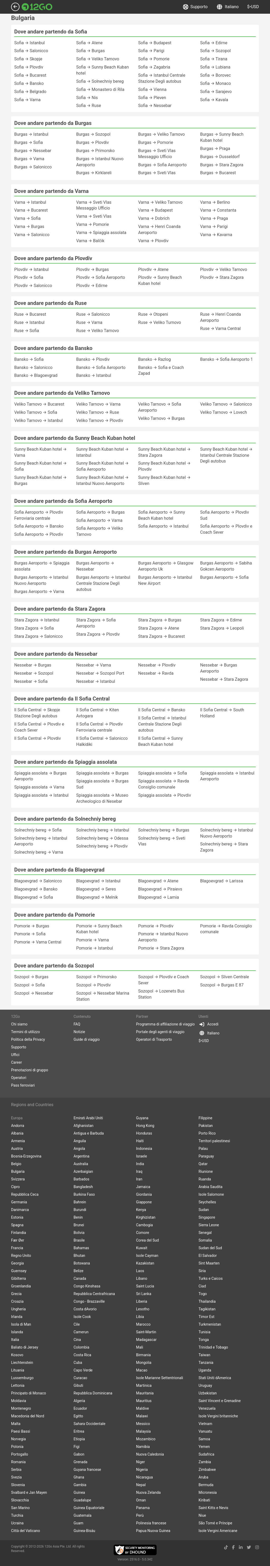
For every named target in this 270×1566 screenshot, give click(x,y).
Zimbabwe (207, 1469)
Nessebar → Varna (93, 665)
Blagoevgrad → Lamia (158, 897)
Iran (139, 1179)
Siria (202, 1271)
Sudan (204, 1210)
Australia (81, 1164)
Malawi (142, 1416)
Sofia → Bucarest (30, 75)
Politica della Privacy (28, 1039)
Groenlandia (21, 1286)
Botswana (82, 1263)
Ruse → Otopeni (153, 314)
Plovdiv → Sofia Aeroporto (100, 277)
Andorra (17, 1126)
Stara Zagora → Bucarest (161, 636)
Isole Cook (82, 1317)
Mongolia (143, 1362)
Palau (203, 1148)
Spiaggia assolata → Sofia (162, 773)
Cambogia (144, 1225)
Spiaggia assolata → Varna (39, 787)
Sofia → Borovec (215, 75)
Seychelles (207, 1202)
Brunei (79, 1225)
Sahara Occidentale (89, 1424)
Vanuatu (205, 1431)
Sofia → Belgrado (30, 91)
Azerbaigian (83, 1171)
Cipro (15, 1187)
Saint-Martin (146, 1332)
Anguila (80, 1141)
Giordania (144, 1194)
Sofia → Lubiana (215, 67)
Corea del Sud (147, 1240)
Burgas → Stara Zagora (221, 164)
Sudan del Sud (210, 1248)
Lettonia (18, 1385)
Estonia (17, 1217)
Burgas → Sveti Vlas (157, 172)
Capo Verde (83, 1370)
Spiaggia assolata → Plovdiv (164, 795)
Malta (15, 1424)
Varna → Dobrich (154, 218)
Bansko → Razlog (154, 359)
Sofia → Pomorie (154, 58)
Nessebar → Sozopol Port (100, 673)
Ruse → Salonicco (93, 314)
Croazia (17, 1301)
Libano (141, 1278)
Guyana (142, 1118)
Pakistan (206, 1126)
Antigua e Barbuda (89, 1133)
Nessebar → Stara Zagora (224, 679)
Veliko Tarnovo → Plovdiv (99, 420)
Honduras (144, 1133)
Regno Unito (21, 1255)
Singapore (207, 1217)
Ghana (79, 1477)
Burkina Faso (84, 1194)
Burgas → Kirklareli (94, 172)
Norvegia (18, 1439)
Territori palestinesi (214, 1141)
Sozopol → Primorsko (96, 976)
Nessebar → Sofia (31, 681)
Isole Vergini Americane (218, 1531)
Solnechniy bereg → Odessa (102, 838)
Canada (80, 1278)
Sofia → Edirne (213, 42)
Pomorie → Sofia (30, 933)
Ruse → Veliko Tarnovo (97, 330)
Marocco (143, 1324)
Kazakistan (145, 1263)
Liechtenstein (22, 1362)
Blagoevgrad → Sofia (33, 897)
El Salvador (208, 1255)
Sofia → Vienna (152, 89)
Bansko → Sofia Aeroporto (101, 367)
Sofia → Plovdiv (28, 67)
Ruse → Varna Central (220, 328)
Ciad (202, 1286)
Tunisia (204, 1332)
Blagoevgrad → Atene (158, 880)
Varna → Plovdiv (153, 240)
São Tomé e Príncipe (215, 1523)
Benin (78, 1217)
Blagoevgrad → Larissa (221, 880)
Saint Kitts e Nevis (213, 1508)
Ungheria (18, 1309)
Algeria (79, 1401)
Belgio (16, 1164)
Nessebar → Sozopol (33, 673)
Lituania (17, 1370)
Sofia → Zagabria (154, 67)
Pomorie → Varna (92, 939)
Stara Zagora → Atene (158, 628)
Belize (78, 1271)
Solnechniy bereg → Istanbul (102, 830)
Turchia (17, 1515)
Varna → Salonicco (32, 234)
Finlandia (18, 1233)
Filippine (205, 1118)
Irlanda (16, 1317)
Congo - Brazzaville (89, 1301)
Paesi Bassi (20, 1431)
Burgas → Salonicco (33, 166)
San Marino (20, 1508)
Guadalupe (82, 1500)
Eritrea (79, 1431)
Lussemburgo (22, 1378)
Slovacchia (20, 1500)
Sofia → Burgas (90, 50)
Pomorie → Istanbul (94, 948)
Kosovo (17, 1355)
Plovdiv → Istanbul (31, 269)
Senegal (205, 1233)
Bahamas (81, 1248)
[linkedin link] (241, 1547)
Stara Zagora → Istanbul (36, 619)
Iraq (139, 1171)
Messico (143, 1424)
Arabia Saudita (211, 1187)
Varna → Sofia (27, 218)
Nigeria (142, 1469)
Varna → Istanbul (30, 202)
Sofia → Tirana (213, 58)
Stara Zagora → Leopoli (222, 628)
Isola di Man (21, 1324)
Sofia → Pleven (152, 97)
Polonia (17, 1447)
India (140, 1164)
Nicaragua (144, 1477)
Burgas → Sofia (28, 142)
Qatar (203, 1164)
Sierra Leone (209, 1225)
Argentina (81, 1156)
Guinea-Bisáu (84, 1531)
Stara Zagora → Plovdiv (98, 634)
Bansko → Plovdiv (93, 359)
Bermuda (206, 1485)
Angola (79, 1148)
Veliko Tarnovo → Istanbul (38, 420)
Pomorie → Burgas (31, 925)
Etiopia (79, 1439)
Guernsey (18, 1271)
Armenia (18, 1141)
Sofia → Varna (27, 99)
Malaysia (143, 1431)
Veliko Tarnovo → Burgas (161, 418)
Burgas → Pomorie (155, 142)
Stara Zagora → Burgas (159, 619)
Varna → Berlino (215, 202)
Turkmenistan (210, 1324)
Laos (140, 1271)
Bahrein (80, 1202)
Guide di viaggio (87, 1039)
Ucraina (17, 1523)
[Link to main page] (37, 7)
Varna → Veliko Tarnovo (160, 202)
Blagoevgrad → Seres (96, 889)
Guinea (79, 1492)
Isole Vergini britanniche (218, 1416)
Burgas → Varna (29, 158)
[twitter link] (249, 1547)
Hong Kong (145, 1126)
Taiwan (204, 1355)
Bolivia (79, 1233)
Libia (140, 1317)
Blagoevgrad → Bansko (35, 889)
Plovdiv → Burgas (92, 269)
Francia (17, 1248)
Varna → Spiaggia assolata (101, 232)
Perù (140, 1515)
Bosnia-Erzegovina (26, 1156)
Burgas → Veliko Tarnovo (161, 134)
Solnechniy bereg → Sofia (38, 830)
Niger (140, 1462)
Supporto (195, 6)
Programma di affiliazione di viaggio (165, 1024)
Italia (15, 1340)
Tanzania (206, 1362)
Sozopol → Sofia (29, 985)
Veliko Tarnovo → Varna (98, 404)
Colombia (81, 1347)
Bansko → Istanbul (93, 375)
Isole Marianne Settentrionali (159, 1378)
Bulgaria (18, 1171)
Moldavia (18, 1401)
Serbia (16, 1469)
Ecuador (80, 1408)
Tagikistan (207, 1309)
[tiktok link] (226, 1547)
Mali (139, 1347)
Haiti (140, 1141)
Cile (77, 1324)
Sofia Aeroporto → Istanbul (163, 526)
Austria (17, 1148)
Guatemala (82, 1515)
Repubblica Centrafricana (94, 1294)
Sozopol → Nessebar (33, 993)
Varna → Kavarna (216, 234)
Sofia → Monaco (215, 83)
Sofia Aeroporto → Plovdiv (38, 534)
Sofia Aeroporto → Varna (99, 520)
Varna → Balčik (90, 240)
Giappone (144, 1202)
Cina (77, 1340)
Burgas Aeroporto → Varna (39, 591)
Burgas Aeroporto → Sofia (224, 577)
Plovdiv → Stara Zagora (222, 277)
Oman (141, 1500)
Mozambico (146, 1439)
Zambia (205, 1462)
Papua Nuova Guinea (153, 1531)
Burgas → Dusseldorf (220, 156)
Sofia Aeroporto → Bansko (39, 526)
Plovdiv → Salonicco (33, 285)
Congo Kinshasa (87, 1286)
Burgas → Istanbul (31, 134)
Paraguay (206, 1156)
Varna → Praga (214, 218)
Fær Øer (17, 1240)
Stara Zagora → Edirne (221, 619)
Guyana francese (87, 1469)
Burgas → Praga (215, 148)
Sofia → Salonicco (31, 50)
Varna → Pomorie (92, 224)
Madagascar (146, 1340)
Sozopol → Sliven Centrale (224, 976)
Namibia (143, 1447)
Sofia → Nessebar (155, 105)
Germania (19, 1202)
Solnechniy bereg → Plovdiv (102, 846)
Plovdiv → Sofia (28, 277)
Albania (17, 1133)
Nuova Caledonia (150, 1454)
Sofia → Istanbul (29, 42)
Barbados (81, 1179)
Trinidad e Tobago (213, 1347)
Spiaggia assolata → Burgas (102, 773)
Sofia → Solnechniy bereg (100, 81)
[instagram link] (257, 1547)
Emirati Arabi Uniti (88, 1118)
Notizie (79, 1032)
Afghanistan (83, 1126)
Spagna (17, 1225)
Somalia (205, 1240)
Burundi (80, 1210)
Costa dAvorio (85, 1309)
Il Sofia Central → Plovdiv (37, 738)
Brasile (79, 1240)
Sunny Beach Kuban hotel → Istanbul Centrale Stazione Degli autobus (226, 455)
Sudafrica (206, 1454)
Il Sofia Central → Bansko (161, 709)
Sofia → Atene (89, 42)
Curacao (80, 1378)
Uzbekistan (208, 1393)
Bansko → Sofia (29, 359)
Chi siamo (19, 1024)
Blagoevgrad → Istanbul (98, 880)
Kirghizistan (145, 1217)
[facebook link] (233, 1547)
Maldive (142, 1408)
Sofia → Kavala (214, 99)
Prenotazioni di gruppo (29, 1070)
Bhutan (79, 1255)
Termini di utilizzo (25, 1032)
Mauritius (144, 1401)
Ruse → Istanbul (29, 322)
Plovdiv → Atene (153, 269)
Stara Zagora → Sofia (34, 628)
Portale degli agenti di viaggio (160, 1032)
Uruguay (205, 1385)
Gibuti (78, 1385)
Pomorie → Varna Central (37, 942)
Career (16, 1062)
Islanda (17, 1332)
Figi (76, 1447)
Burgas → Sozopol (93, 134)
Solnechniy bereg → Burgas (163, 830)
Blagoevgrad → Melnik (97, 897)
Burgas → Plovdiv (92, 142)
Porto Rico (207, 1133)
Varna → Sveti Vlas (94, 216)
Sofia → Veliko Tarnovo (97, 58)
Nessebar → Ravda (155, 673)
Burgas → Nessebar (32, 150)
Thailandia (207, 1301)
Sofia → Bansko (29, 83)
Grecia (16, 1294)
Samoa (204, 1439)
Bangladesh (83, 1187)
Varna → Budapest (155, 210)
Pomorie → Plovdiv (155, 925)
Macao (141, 1370)
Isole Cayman (147, 1255)
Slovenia (18, 1485)
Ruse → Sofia (26, 330)
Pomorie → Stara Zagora (161, 948)
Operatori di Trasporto (154, 1039)
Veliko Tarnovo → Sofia (35, 412)
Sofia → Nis (87, 97)
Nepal (141, 1485)
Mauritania (145, 1393)
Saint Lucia (145, 1286)
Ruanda (205, 1179)
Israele (141, 1156)
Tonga (204, 1340)
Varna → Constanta (218, 210)
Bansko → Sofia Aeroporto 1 (226, 359)
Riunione (206, 1171)
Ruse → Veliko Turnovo (159, 322)
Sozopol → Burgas (31, 976)
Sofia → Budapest (154, 42)
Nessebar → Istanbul (95, 681)
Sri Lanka (143, 1294)
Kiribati (204, 1500)
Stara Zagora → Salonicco (38, 636)
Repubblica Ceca (24, 1194)
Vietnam (205, 1424)
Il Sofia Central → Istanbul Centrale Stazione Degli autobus (162, 724)
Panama (143, 1508)
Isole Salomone (211, 1194)
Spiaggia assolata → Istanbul (41, 795)
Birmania (143, 1355)
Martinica (144, 1385)
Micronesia (208, 1492)
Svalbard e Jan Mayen (29, 1492)
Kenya (141, 1210)
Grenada (80, 1462)
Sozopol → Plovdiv (93, 985)
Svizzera (18, 1179)
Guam (78, 1523)
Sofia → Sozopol (215, 50)
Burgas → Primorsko (95, 150)
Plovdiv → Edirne (91, 285)
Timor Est (206, 1317)
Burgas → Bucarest (218, 172)
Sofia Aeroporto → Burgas (100, 512)
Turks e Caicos (211, 1278)
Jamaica (143, 1187)
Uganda (205, 1370)
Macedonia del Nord (27, 1416)
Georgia (17, 1263)
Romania (18, 1462)
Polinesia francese (151, 1523)
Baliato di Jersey (24, 1347)
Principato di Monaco (28, 1393)
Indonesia (144, 1148)
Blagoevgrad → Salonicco (38, 880)
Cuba (78, 1362)
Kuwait (141, 1248)
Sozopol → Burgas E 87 (222, 985)
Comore (142, 1233)
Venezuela (207, 1408)
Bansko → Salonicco (33, 367)
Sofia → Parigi (151, 50)
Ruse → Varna (89, 322)
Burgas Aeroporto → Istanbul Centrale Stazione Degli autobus (103, 583)
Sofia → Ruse (88, 105)
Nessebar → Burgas (32, 665)
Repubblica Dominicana (93, 1393)
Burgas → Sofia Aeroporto (162, 164)
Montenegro (21, 1408)
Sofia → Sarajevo (216, 91)
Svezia (16, 1477)
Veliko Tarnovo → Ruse (97, 412)
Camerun (81, 1332)
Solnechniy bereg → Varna (38, 852)
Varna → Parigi (214, 226)
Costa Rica (82, 1355)
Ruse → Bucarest (30, 314)
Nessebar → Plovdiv (157, 665)
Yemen (204, 1447)
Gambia (80, 1485)
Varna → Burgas (29, 226)
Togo (203, 1294)
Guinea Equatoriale (89, 1508)
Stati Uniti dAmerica (215, 1378)
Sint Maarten (209, 1263)
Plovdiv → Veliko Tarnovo (223, 269)
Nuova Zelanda (148, 1492)
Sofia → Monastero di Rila (100, 89)
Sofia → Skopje (28, 58)
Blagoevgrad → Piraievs (160, 889)
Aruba (203, 1477)
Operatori (18, 1078)
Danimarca (20, 1210)
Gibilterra (18, 1278)
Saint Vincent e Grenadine (220, 1401)
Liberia (141, 1301)
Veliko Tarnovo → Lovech (223, 412)
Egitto (78, 1416)
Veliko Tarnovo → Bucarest (39, 404)
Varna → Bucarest (31, 210)
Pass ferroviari (23, 1085)
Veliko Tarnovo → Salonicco (226, 404)
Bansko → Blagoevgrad (35, 375)
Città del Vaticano (25, 1531)
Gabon (79, 1454)
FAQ (77, 1024)
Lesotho (142, 1309)
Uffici (15, 1055)
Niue (202, 1515)
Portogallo (19, 1454)
